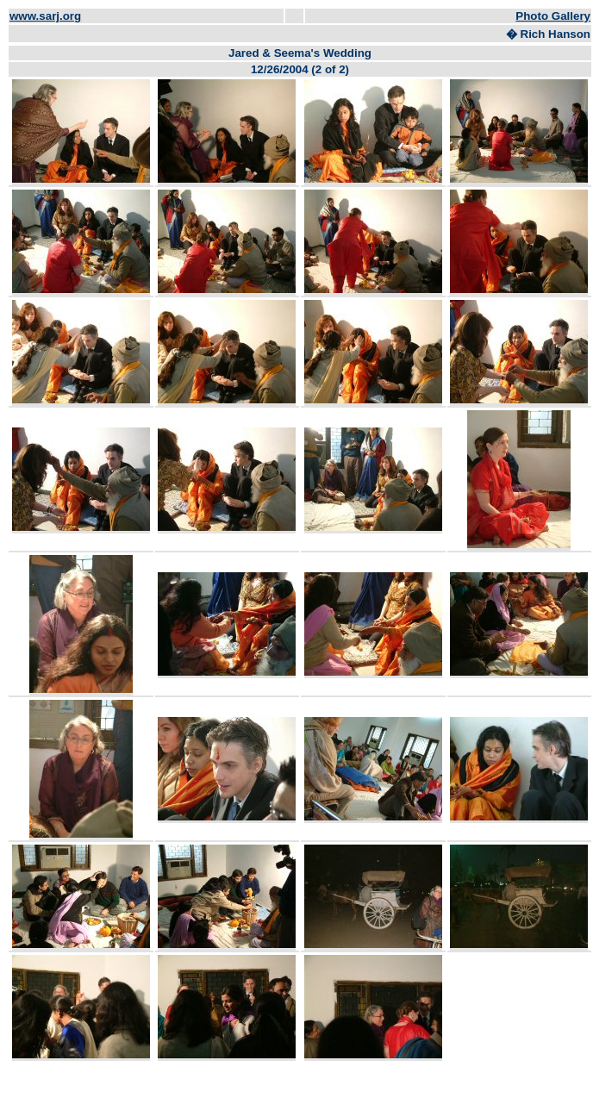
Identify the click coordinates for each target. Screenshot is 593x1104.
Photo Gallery (552, 15)
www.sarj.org (45, 15)
